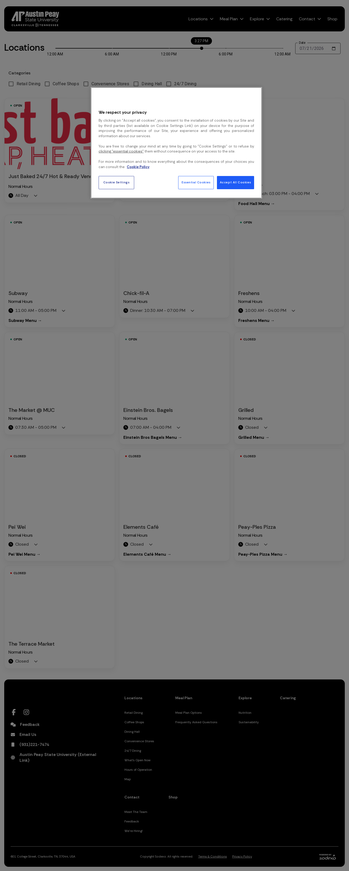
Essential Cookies (196, 182)
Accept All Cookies (235, 182)
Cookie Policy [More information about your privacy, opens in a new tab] (138, 167)
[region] (176, 142)
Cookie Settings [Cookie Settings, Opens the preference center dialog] (116, 182)
